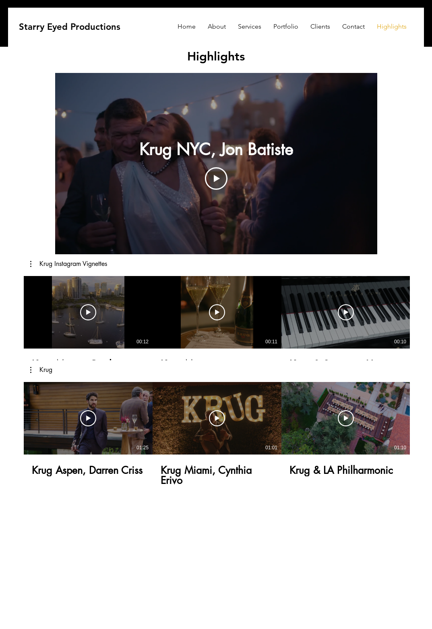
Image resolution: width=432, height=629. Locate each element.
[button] (68, 264)
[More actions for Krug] (41, 370)
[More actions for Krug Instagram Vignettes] (68, 264)
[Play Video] (216, 178)
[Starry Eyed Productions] (69, 27)
